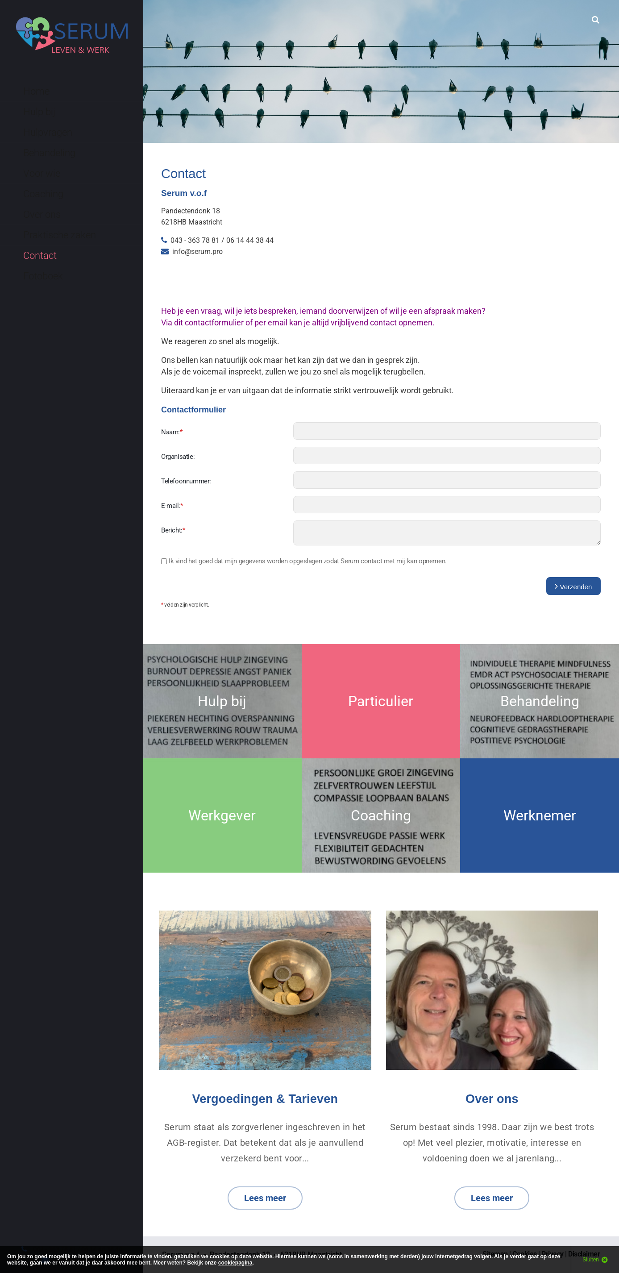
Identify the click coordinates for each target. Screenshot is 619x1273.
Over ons (42, 214)
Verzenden (573, 586)
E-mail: (172, 506)
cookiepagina (235, 1263)
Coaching (43, 194)
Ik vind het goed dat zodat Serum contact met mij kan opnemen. (308, 561)
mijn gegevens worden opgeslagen (273, 561)
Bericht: (173, 530)
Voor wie (41, 173)
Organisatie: (178, 457)
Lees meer (265, 1198)
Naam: (172, 432)
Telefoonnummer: (186, 481)
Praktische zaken (59, 235)
